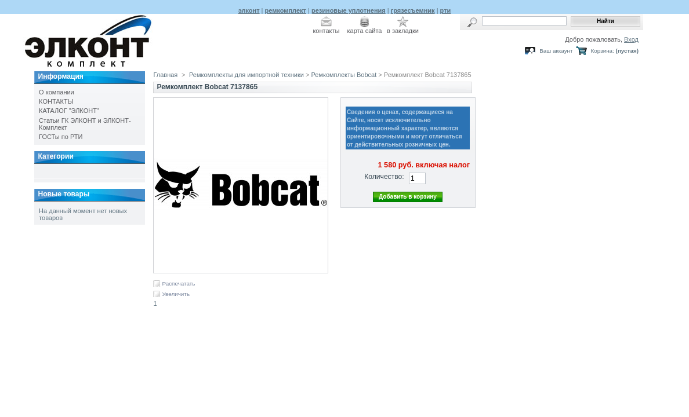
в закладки (403, 30)
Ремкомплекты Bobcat (343, 74)
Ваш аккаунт (555, 50)
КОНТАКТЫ (56, 101)
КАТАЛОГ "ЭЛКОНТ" (69, 110)
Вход (631, 39)
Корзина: (602, 50)
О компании (56, 92)
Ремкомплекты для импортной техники (246, 74)
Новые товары (63, 194)
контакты (326, 30)
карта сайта (364, 30)
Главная (165, 74)
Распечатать (178, 283)
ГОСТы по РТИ (60, 136)
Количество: (384, 177)
